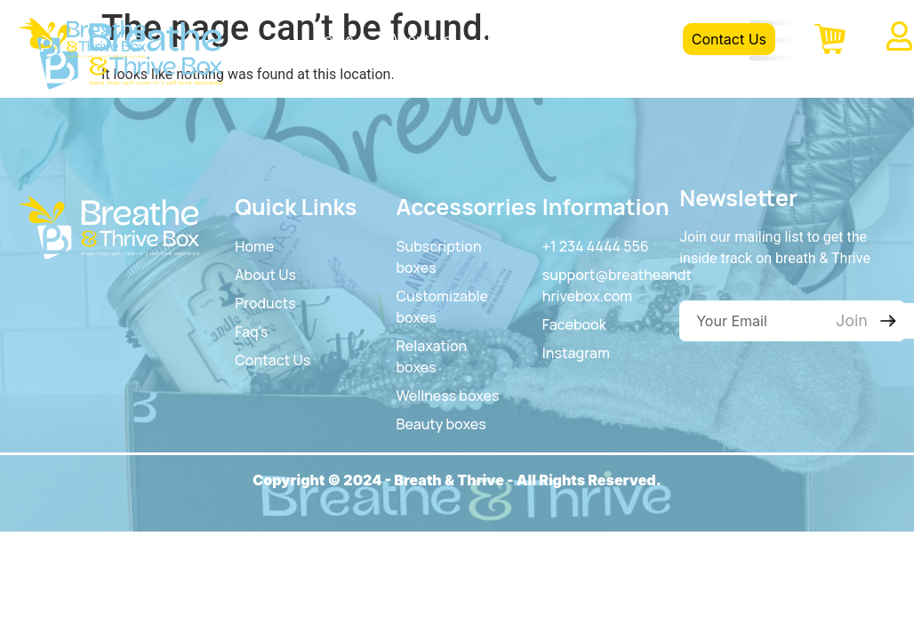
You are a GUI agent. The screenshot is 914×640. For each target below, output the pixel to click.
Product (513, 39)
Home (334, 39)
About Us (420, 39)
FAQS (593, 39)
